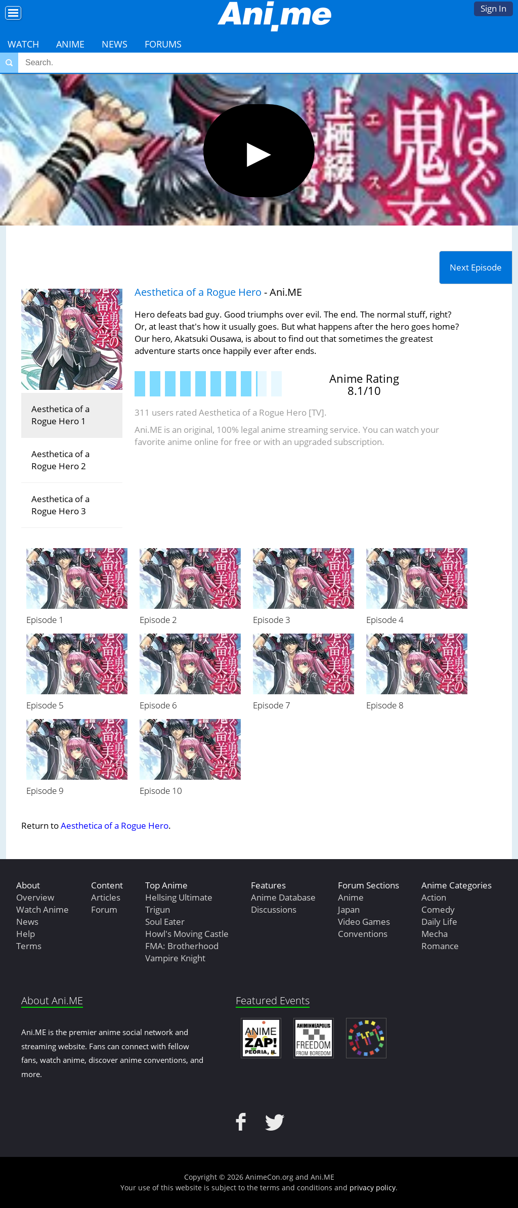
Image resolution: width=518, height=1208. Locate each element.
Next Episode (476, 267)
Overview (35, 897)
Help (25, 933)
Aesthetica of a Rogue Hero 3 (60, 505)
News (114, 44)
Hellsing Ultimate (178, 897)
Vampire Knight (175, 958)
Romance (440, 946)
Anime (70, 44)
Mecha (434, 933)
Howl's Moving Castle (187, 933)
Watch (23, 44)
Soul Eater (165, 921)
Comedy (438, 909)
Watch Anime (42, 909)
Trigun (157, 909)
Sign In (493, 8)
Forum (104, 909)
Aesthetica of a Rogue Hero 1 (60, 415)
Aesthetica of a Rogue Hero (198, 292)
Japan (349, 909)
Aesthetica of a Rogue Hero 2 (60, 460)
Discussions (273, 909)
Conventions (362, 933)
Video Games (364, 921)
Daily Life (439, 921)
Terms (28, 946)
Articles (105, 897)
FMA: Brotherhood (182, 946)
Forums (163, 44)
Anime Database (283, 897)
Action (433, 897)
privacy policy (373, 1187)
